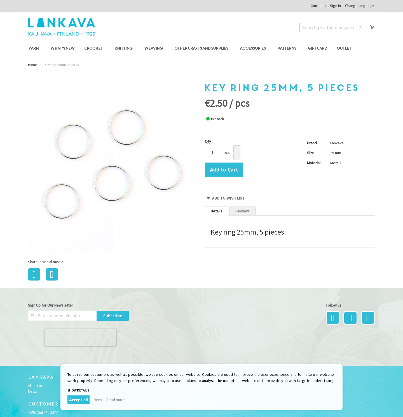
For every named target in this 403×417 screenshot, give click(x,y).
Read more (115, 399)
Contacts (318, 5)
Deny (98, 399)
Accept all (78, 399)
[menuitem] (34, 49)
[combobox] (332, 27)
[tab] (216, 211)
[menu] (201, 49)
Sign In (335, 5)
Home (32, 64)
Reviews (242, 211)
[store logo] (61, 27)
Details (216, 211)
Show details (78, 390)
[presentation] (80, 337)
